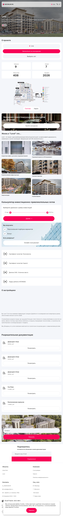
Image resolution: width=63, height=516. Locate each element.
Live (4, 25)
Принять (31, 510)
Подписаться (31, 459)
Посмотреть (32, 348)
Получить (32, 437)
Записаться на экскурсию (31, 51)
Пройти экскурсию (31, 126)
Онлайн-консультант (31, 243)
